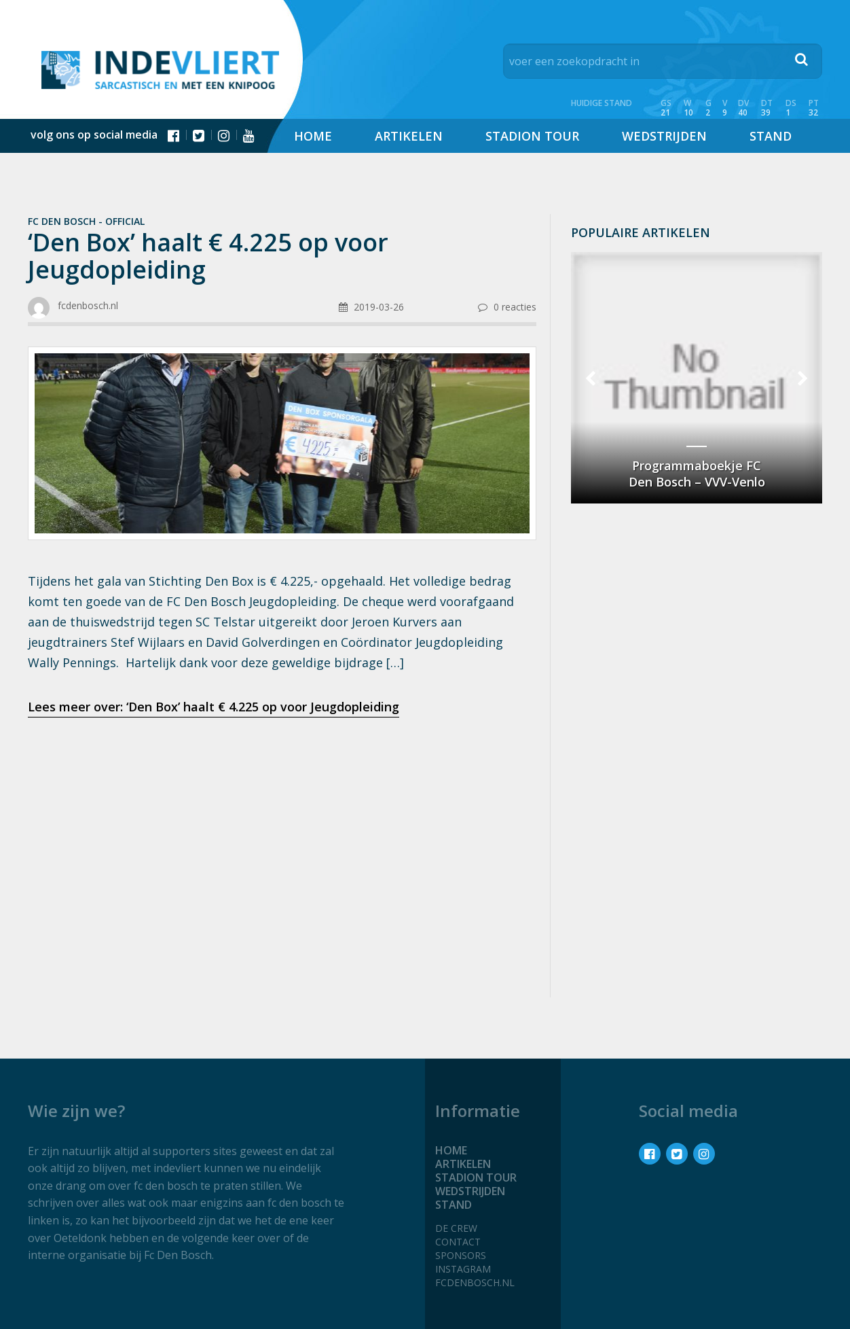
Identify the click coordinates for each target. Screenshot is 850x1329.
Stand (771, 136)
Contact (458, 1241)
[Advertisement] (282, 836)
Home (313, 136)
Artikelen (409, 136)
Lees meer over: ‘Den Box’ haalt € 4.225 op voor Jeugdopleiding (213, 706)
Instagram (463, 1268)
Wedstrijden (664, 136)
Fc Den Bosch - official (86, 221)
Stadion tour (532, 136)
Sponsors (460, 1255)
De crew (456, 1228)
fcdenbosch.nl (475, 1282)
